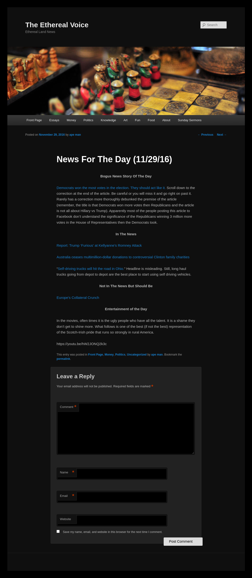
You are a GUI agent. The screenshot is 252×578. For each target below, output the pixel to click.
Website (65, 519)
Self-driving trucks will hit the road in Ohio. (91, 269)
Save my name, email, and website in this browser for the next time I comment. (112, 532)
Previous (205, 134)
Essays (54, 120)
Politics (88, 120)
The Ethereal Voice (57, 25)
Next (222, 134)
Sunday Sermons (190, 120)
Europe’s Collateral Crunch (78, 298)
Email (67, 496)
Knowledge (108, 120)
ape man (75, 134)
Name (67, 472)
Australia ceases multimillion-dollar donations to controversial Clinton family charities (123, 257)
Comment (68, 407)
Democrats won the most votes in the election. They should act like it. (111, 188)
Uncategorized (137, 354)
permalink (63, 359)
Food (151, 120)
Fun (137, 120)
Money (71, 120)
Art (126, 120)
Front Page (34, 120)
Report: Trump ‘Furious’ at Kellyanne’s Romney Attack (99, 245)
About (166, 120)
